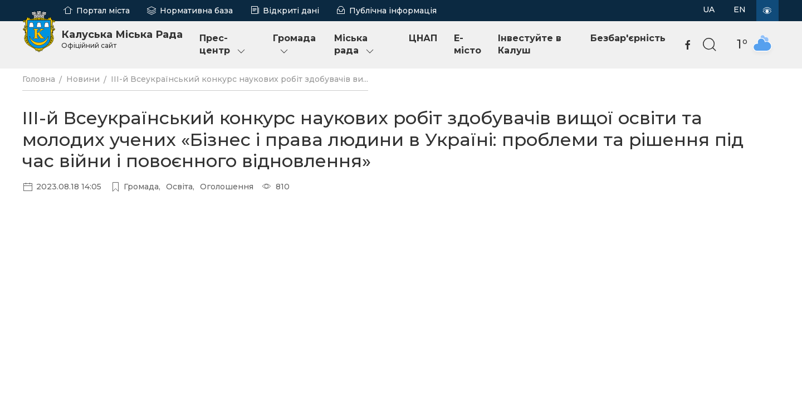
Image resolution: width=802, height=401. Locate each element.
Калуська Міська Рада (122, 39)
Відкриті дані (291, 11)
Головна (38, 79)
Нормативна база (196, 11)
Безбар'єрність (628, 38)
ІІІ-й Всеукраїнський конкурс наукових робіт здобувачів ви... (239, 79)
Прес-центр (223, 45)
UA (709, 9)
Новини (83, 79)
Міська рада (354, 45)
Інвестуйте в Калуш (529, 44)
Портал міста (103, 11)
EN (739, 9)
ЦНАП (423, 38)
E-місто (467, 44)
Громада (294, 45)
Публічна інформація (393, 11)
